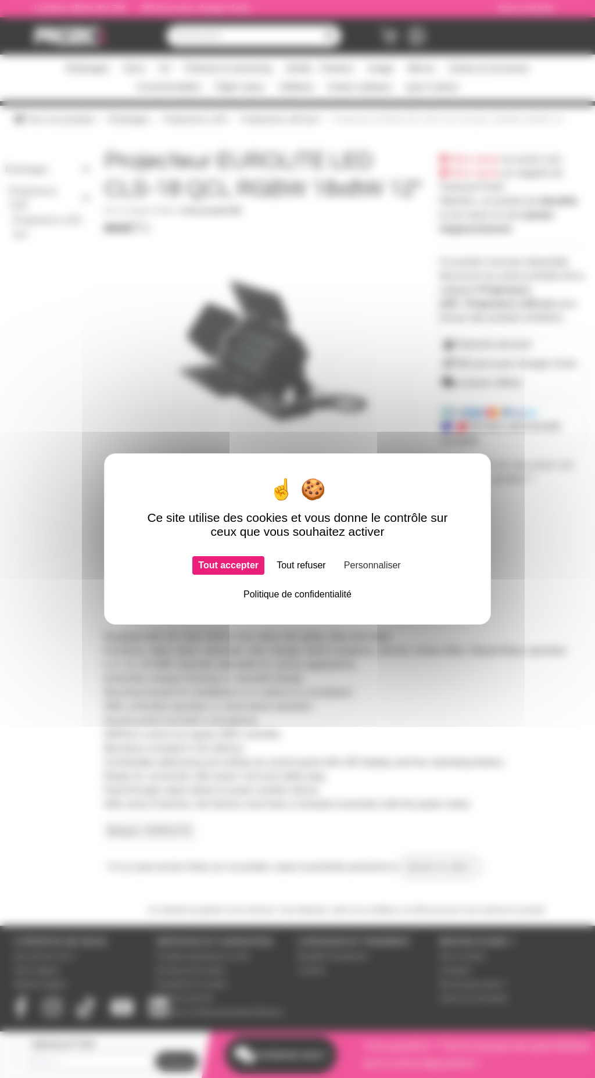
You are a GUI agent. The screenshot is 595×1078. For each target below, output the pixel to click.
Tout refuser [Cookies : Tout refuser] (301, 565)
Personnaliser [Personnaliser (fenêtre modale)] (372, 565)
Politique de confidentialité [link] (297, 594)
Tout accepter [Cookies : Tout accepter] (228, 565)
